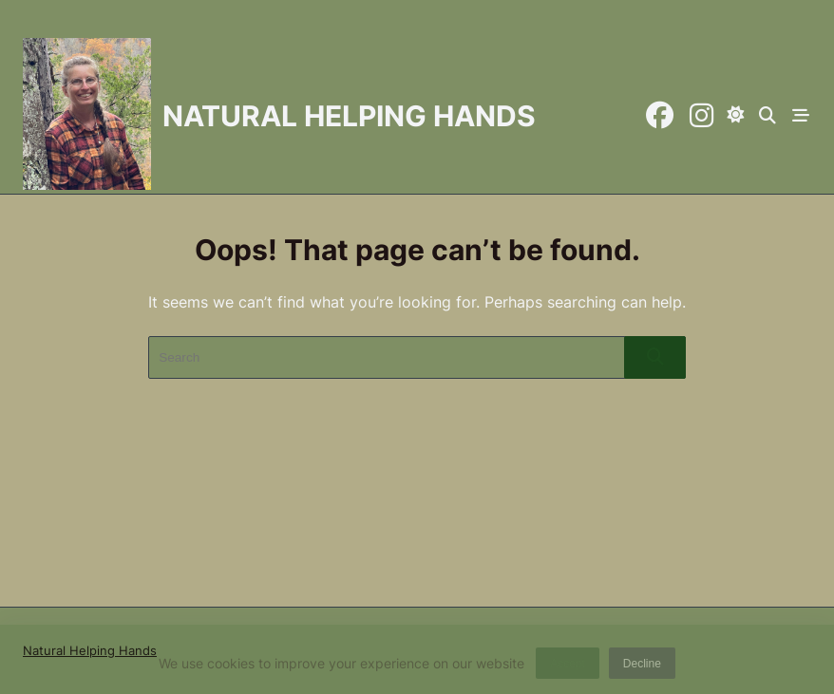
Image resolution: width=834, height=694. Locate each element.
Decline (642, 666)
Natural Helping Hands (349, 116)
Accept (567, 666)
